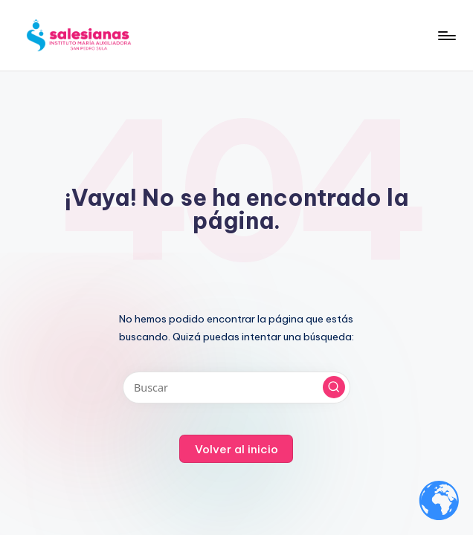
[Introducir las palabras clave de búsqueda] (236, 387)
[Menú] (446, 35)
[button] (334, 387)
